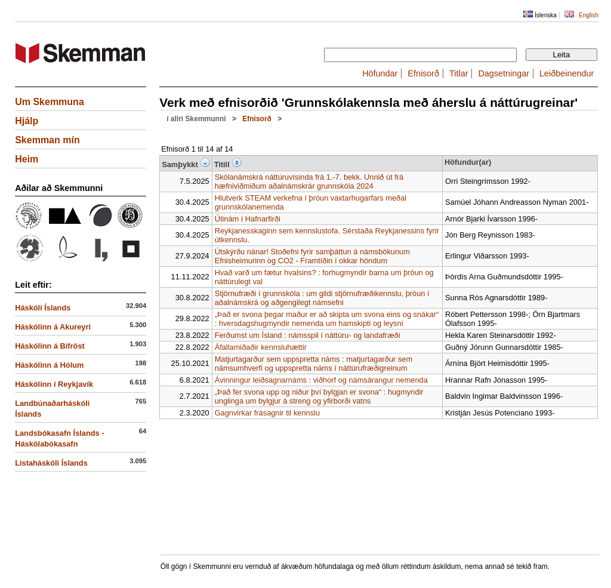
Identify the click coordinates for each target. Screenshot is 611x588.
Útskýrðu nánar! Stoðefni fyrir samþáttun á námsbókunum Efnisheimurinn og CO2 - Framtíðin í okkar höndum (312, 256)
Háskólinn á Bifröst (50, 345)
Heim (26, 159)
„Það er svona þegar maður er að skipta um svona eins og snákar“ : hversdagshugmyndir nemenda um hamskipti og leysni (327, 319)
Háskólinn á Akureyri (53, 326)
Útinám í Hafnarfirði (247, 218)
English (588, 15)
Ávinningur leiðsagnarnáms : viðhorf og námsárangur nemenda (321, 379)
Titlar (458, 73)
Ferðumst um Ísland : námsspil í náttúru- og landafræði (307, 335)
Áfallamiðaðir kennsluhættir (261, 347)
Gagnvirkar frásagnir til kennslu (267, 412)
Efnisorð (423, 73)
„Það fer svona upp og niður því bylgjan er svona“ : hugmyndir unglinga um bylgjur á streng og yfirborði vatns (319, 396)
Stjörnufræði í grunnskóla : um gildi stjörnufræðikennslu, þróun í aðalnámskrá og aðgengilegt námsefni (322, 298)
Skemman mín (47, 140)
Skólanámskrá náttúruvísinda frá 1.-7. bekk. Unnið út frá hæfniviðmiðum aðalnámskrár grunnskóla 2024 (309, 181)
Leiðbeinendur (566, 73)
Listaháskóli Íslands (51, 462)
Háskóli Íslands (42, 307)
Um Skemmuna (49, 102)
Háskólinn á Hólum (49, 365)
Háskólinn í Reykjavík (54, 384)
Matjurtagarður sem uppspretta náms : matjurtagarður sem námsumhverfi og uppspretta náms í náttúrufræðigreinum (313, 363)
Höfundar (379, 73)
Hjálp (26, 121)
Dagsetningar (503, 73)
